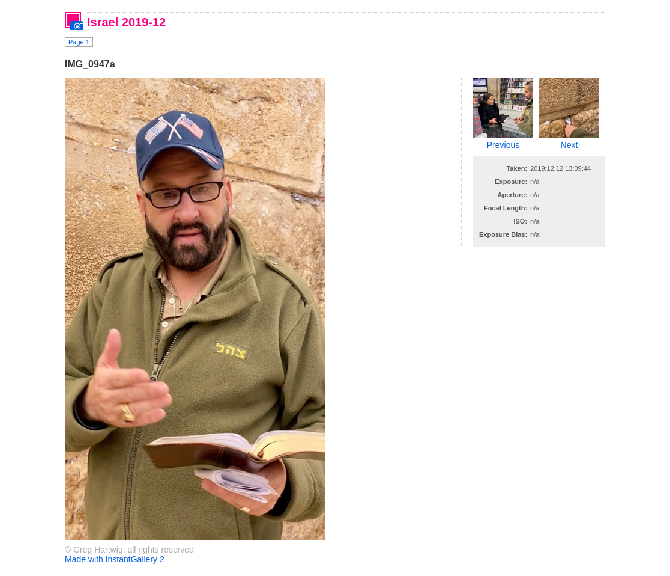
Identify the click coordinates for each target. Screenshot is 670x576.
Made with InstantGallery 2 (114, 559)
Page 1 (78, 42)
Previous (503, 145)
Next (569, 145)
